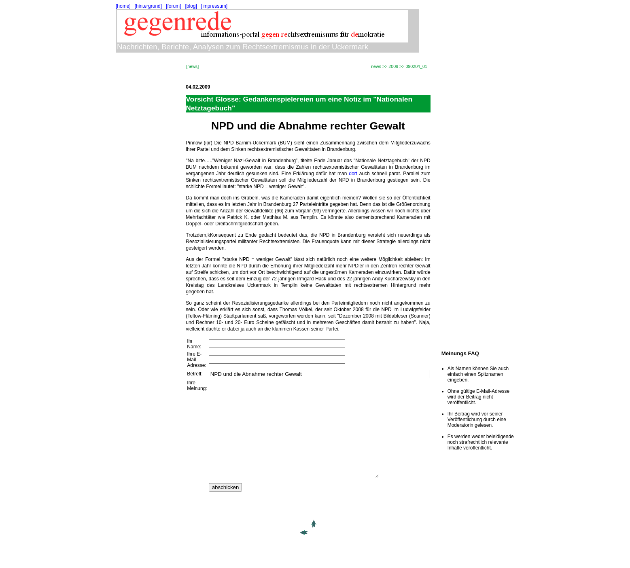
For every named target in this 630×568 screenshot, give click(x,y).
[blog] (191, 6)
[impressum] (214, 6)
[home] (123, 6)
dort (353, 173)
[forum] (173, 6)
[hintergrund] (148, 6)
